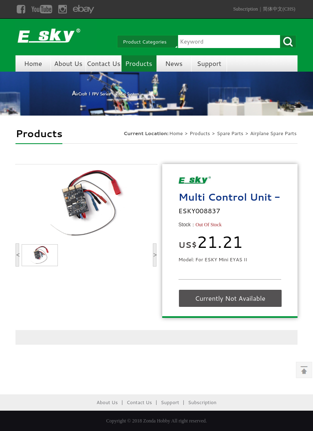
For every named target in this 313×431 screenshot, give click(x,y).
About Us (68, 63)
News (174, 63)
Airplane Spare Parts (273, 133)
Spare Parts (231, 133)
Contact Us (103, 63)
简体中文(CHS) (279, 9)
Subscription (245, 9)
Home (33, 63)
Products (138, 63)
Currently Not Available (230, 298)
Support (209, 63)
